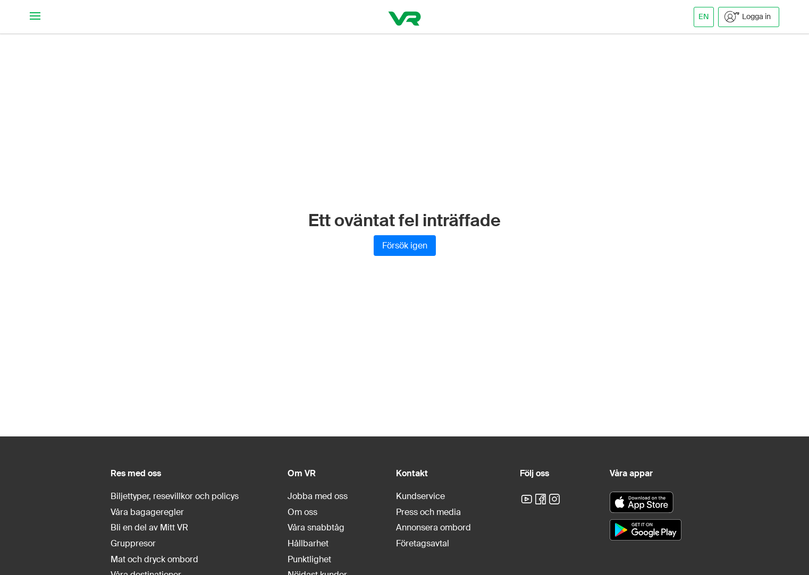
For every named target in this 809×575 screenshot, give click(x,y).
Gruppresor (133, 543)
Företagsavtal (422, 543)
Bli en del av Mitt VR (149, 527)
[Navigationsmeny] (35, 17)
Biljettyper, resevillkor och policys (175, 496)
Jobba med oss (318, 496)
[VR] (405, 17)
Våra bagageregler (147, 512)
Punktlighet (309, 559)
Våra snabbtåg (316, 527)
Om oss (302, 512)
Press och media (428, 512)
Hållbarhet (308, 543)
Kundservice (420, 496)
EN (703, 16)
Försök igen (404, 245)
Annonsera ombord (433, 527)
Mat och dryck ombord (154, 559)
